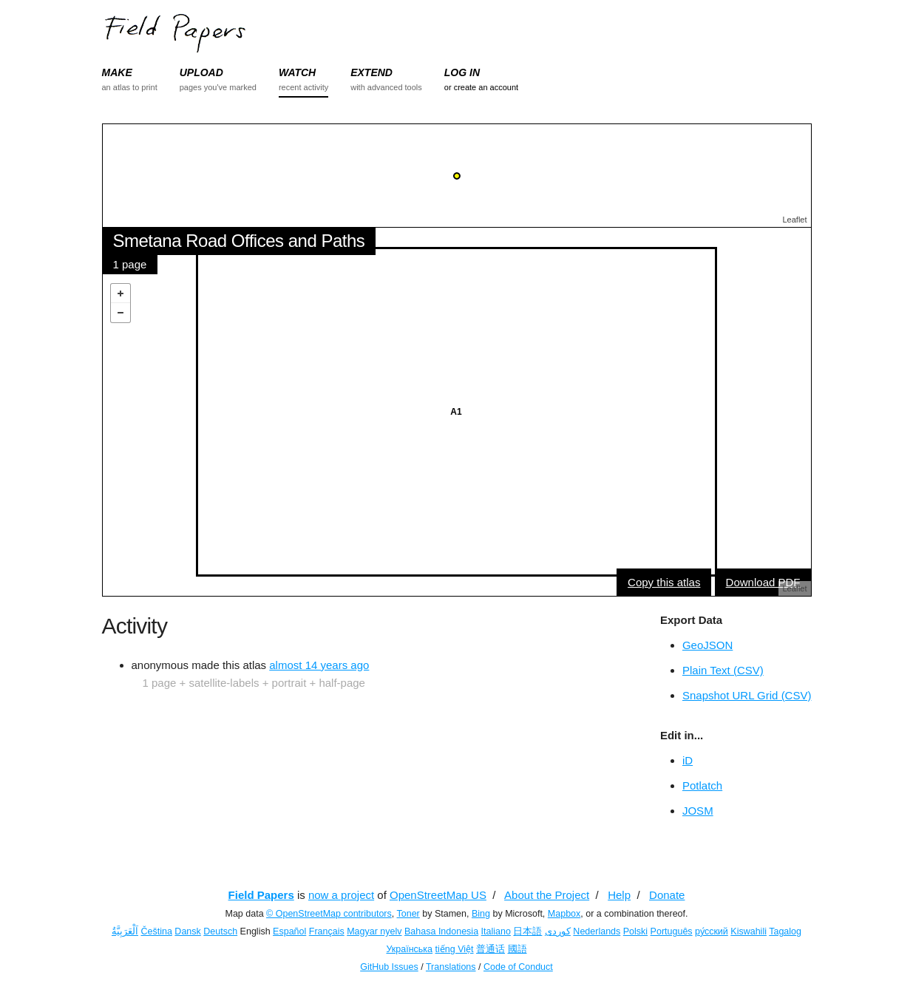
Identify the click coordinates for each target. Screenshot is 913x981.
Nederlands (596, 931)
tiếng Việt (454, 949)
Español (289, 931)
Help (619, 895)
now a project (341, 895)
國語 (517, 949)
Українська (409, 949)
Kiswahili (748, 931)
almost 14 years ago (319, 665)
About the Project (546, 895)
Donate (667, 895)
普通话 (490, 949)
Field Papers (261, 895)
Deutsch (220, 931)
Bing (481, 914)
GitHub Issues (389, 967)
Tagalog (785, 931)
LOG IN (462, 72)
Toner (408, 914)
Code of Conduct (518, 967)
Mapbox (564, 914)
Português (672, 931)
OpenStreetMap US (438, 895)
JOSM (697, 810)
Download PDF (763, 582)
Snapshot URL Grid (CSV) (747, 695)
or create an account (481, 87)
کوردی (558, 931)
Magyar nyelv (374, 931)
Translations (451, 967)
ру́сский (711, 931)
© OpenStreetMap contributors (329, 914)
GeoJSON (707, 645)
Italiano (496, 931)
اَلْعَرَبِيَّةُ (125, 931)
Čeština (156, 931)
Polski (635, 931)
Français (327, 931)
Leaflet (794, 219)
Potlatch (702, 785)
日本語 (527, 931)
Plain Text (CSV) (723, 670)
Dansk (187, 931)
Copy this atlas (664, 582)
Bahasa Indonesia (441, 931)
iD (687, 760)
